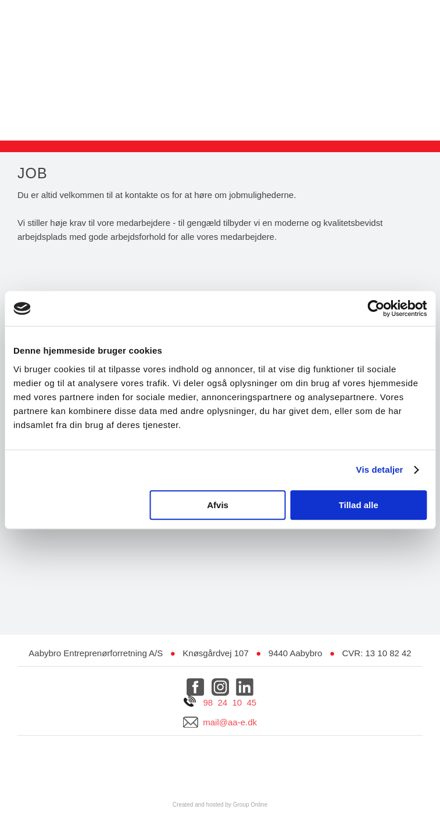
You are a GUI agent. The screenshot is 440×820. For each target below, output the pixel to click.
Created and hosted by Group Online (220, 804)
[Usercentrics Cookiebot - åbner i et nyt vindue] (376, 308)
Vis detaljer (379, 469)
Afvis (217, 505)
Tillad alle (358, 505)
